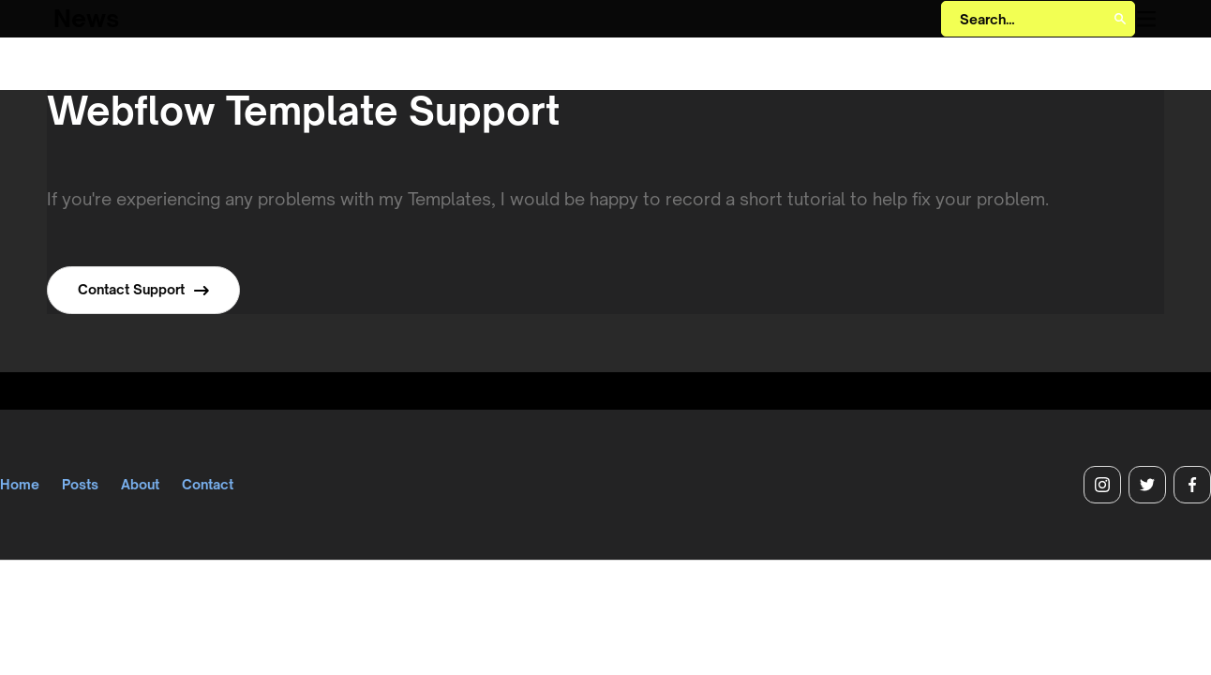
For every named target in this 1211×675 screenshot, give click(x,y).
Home (19, 484)
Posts (80, 484)
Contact (207, 484)
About (140, 484)
